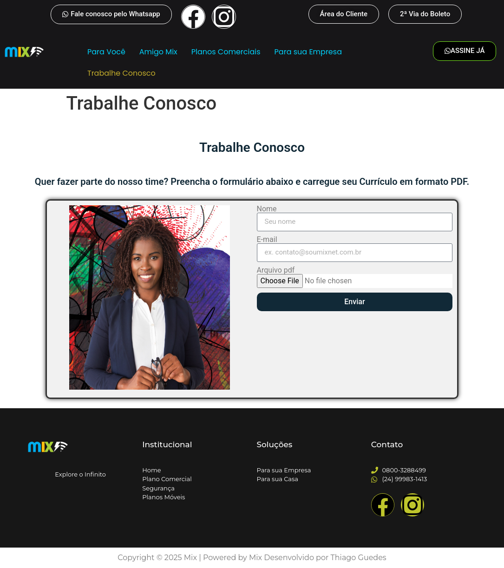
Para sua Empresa (307, 51)
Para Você (106, 51)
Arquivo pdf (276, 270)
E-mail (267, 239)
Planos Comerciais (225, 51)
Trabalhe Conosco (121, 73)
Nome (267, 209)
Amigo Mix (158, 51)
